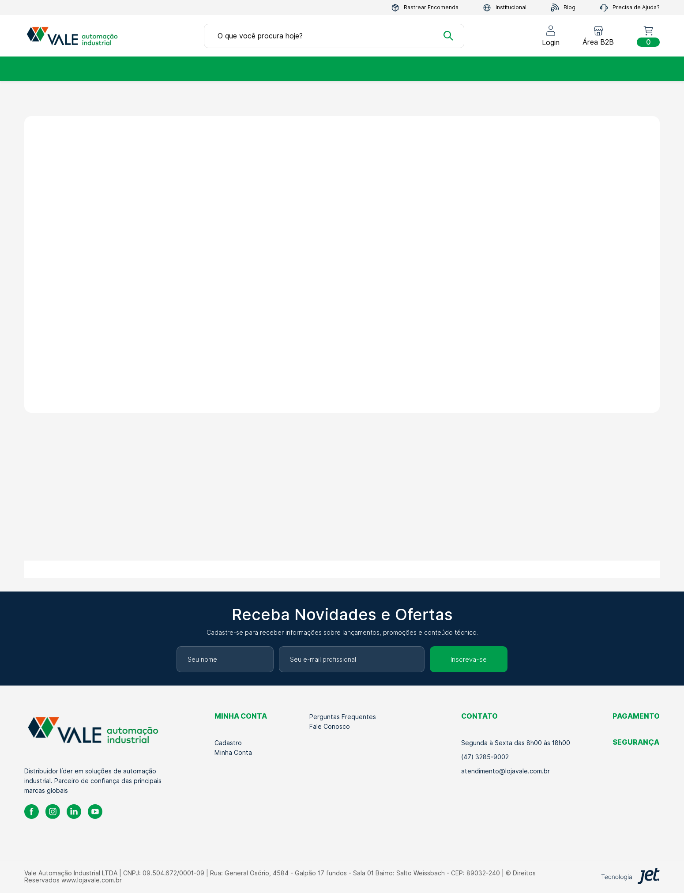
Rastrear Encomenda (425, 8)
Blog (563, 8)
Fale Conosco (329, 726)
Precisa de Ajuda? (630, 8)
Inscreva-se (469, 659)
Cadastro (228, 742)
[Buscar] (448, 36)
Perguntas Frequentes (342, 716)
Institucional (504, 8)
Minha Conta (233, 752)
